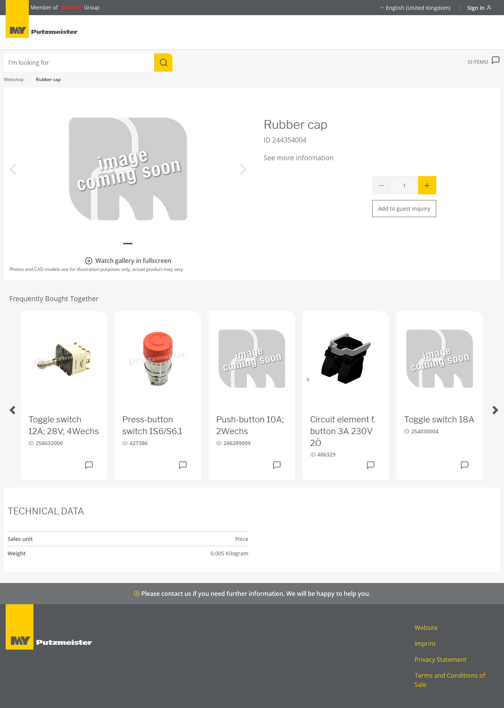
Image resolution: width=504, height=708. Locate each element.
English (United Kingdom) (418, 7)
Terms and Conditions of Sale (450, 680)
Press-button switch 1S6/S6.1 (152, 425)
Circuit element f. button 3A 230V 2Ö (342, 431)
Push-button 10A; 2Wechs (250, 425)
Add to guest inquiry (404, 208)
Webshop (13, 79)
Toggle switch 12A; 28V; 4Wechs (63, 425)
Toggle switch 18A (439, 419)
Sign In (479, 7)
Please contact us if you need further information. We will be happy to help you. (252, 593)
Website (426, 628)
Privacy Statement (441, 659)
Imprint (425, 643)
